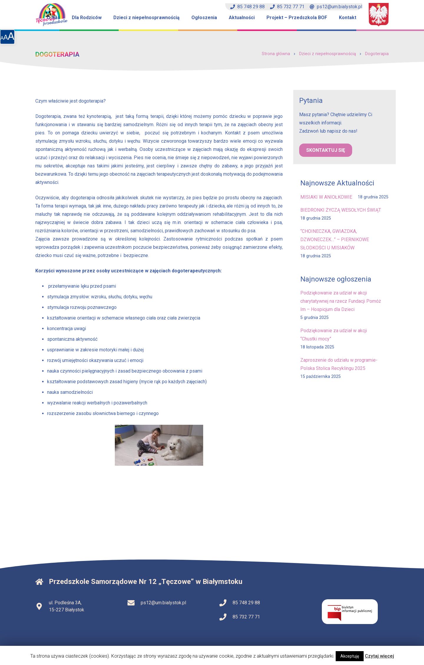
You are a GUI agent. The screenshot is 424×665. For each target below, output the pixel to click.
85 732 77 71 (287, 6)
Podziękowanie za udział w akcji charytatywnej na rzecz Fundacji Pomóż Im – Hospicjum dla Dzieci (340, 301)
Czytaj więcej (379, 656)
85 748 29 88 (247, 6)
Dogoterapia (377, 53)
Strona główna (276, 53)
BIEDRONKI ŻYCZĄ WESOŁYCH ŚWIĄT (340, 210)
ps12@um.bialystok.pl (336, 6)
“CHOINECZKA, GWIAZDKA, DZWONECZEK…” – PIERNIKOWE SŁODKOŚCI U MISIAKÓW (334, 239)
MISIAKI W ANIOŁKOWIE (326, 197)
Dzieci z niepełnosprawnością (327, 53)
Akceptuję (349, 656)
